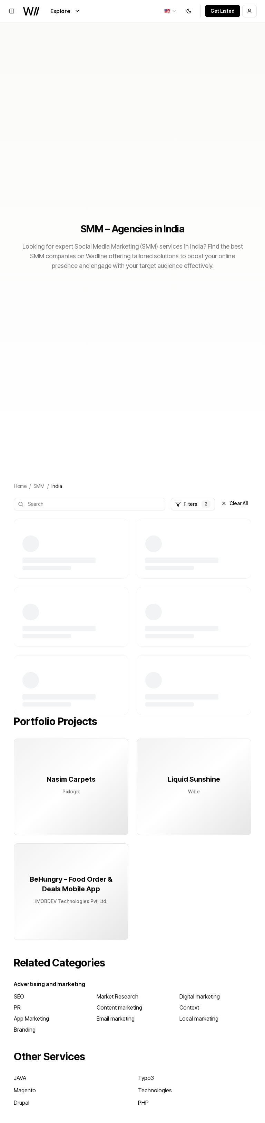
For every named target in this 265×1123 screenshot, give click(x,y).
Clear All (234, 503)
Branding (25, 1029)
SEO (19, 996)
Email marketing (116, 1018)
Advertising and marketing (49, 984)
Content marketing (119, 1007)
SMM (39, 486)
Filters (192, 504)
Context (189, 1007)
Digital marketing (199, 996)
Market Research (117, 996)
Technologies (155, 1090)
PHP (143, 1102)
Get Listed (222, 11)
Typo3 (146, 1077)
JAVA (20, 1077)
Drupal (21, 1102)
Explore (65, 11)
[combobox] (170, 11)
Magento (25, 1090)
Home (20, 486)
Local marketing (198, 1018)
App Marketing (31, 1018)
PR (17, 1007)
